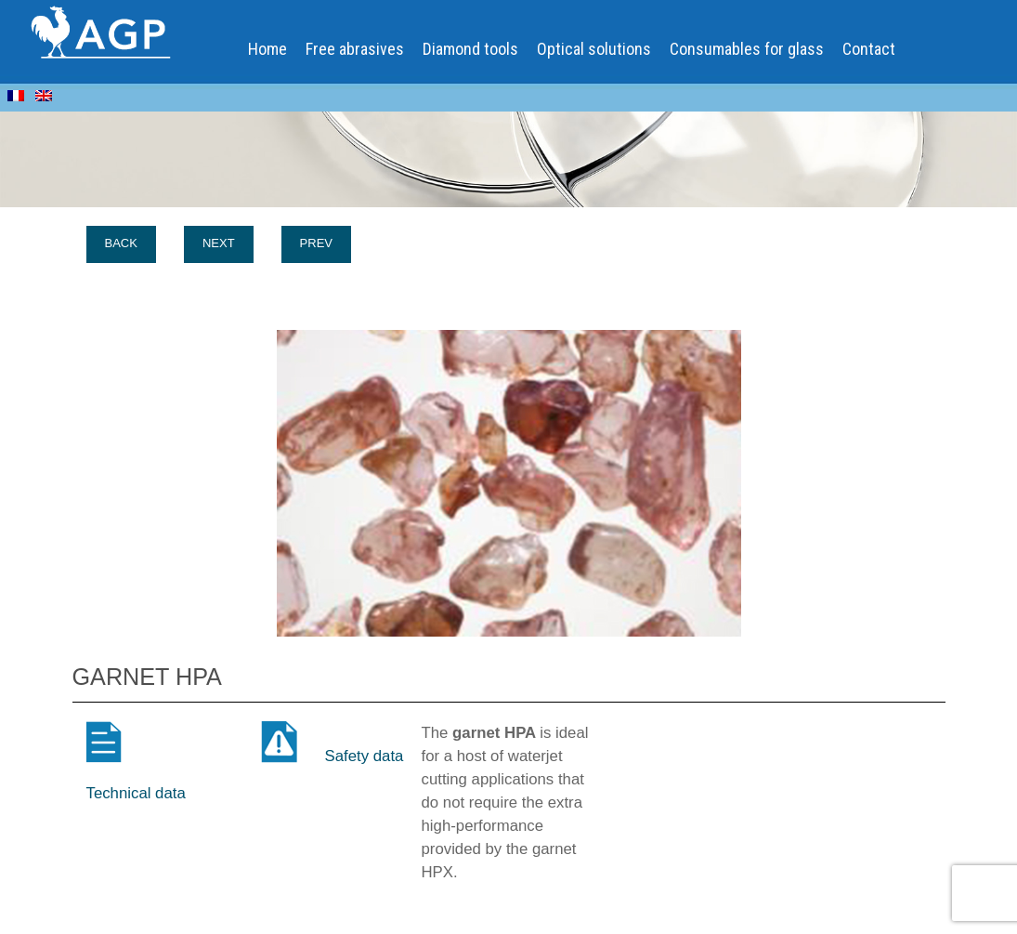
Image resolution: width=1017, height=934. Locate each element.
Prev (316, 243)
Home (267, 49)
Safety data (364, 756)
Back (121, 243)
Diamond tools (470, 49)
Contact (868, 49)
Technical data (136, 793)
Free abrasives (355, 49)
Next (218, 243)
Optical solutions (594, 49)
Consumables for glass (747, 49)
